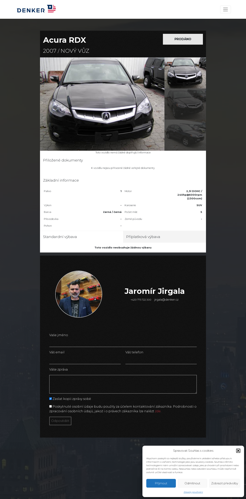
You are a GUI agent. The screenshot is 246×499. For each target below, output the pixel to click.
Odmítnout (192, 483)
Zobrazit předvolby (224, 483)
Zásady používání (193, 491)
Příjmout (161, 483)
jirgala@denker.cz (166, 299)
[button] (238, 451)
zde (158, 411)
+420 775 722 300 (141, 299)
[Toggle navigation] (225, 9)
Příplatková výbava (143, 236)
